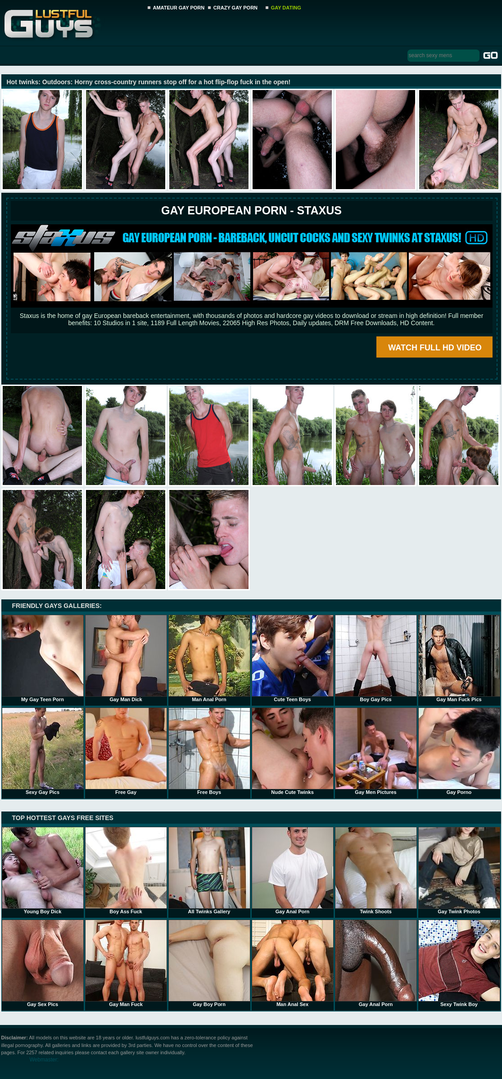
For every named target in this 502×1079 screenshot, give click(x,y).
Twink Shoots (376, 870)
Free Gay (126, 751)
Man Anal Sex (293, 963)
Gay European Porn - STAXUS (251, 210)
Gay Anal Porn (293, 870)
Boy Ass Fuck (126, 870)
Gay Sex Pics (43, 963)
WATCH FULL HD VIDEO (434, 347)
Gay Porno (459, 751)
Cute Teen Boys (293, 658)
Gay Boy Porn (209, 963)
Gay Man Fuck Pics (459, 658)
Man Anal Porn (209, 658)
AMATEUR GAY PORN (179, 7)
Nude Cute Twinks (293, 751)
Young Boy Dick (43, 870)
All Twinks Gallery (209, 870)
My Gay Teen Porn (43, 658)
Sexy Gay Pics (43, 751)
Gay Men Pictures (376, 751)
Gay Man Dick (126, 658)
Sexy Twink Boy (459, 963)
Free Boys (209, 751)
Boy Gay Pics (376, 658)
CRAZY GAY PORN (235, 7)
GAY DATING (286, 7)
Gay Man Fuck (126, 963)
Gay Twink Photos (459, 870)
